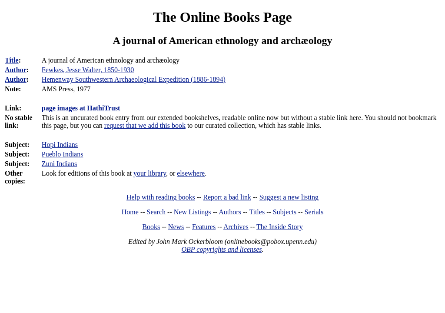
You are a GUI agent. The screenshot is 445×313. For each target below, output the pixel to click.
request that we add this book (145, 125)
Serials (314, 212)
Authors (230, 212)
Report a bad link (227, 197)
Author (16, 69)
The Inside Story (279, 226)
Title (12, 60)
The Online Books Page (222, 17)
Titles (257, 212)
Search (156, 212)
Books (151, 226)
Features (204, 226)
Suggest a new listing (289, 197)
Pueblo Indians (62, 154)
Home (130, 212)
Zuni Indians (59, 163)
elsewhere (191, 173)
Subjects (284, 212)
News (176, 226)
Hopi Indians (60, 144)
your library (149, 173)
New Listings (192, 212)
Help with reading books (160, 197)
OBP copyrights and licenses (221, 249)
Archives (236, 226)
